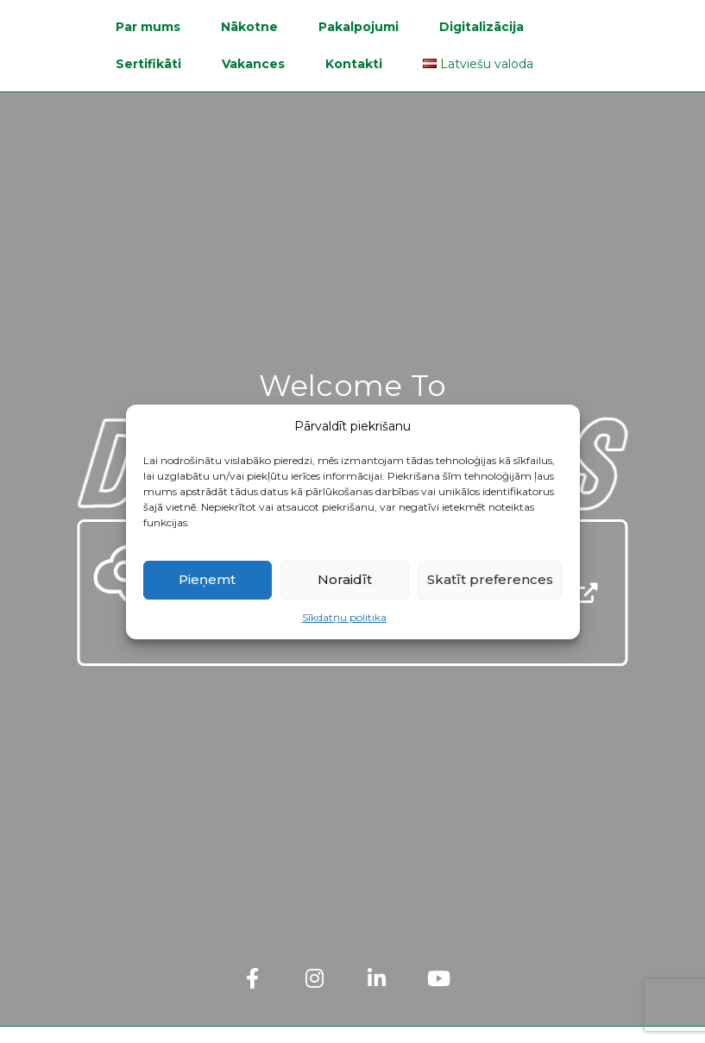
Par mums (148, 27)
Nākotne (249, 27)
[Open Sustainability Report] (587, 592)
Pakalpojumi (358, 27)
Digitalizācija (481, 27)
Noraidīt (345, 579)
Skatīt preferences (490, 579)
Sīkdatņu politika (344, 617)
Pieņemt (207, 579)
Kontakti (353, 64)
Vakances (253, 64)
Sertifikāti (148, 64)
